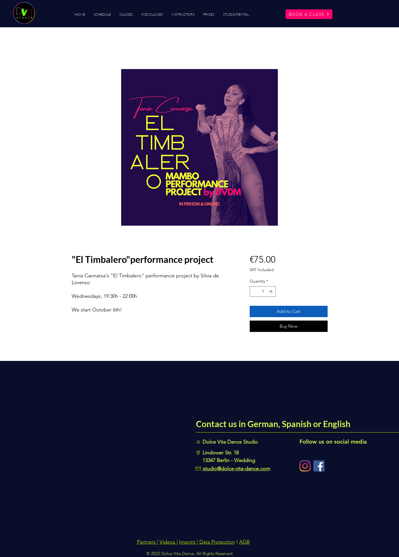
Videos (168, 542)
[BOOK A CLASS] (309, 14)
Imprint (188, 542)
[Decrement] (254, 291)
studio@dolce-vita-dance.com (236, 468)
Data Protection (217, 542)
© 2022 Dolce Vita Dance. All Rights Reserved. (190, 553)
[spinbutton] (263, 291)
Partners (147, 542)
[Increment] (271, 291)
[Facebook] (318, 465)
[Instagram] (305, 465)
